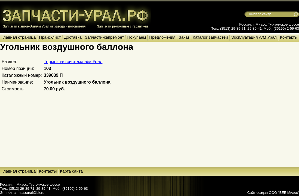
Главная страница (18, 37)
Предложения (162, 37)
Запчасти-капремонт (104, 37)
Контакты (289, 37)
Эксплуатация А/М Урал (254, 37)
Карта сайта (71, 171)
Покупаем (136, 37)
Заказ (184, 37)
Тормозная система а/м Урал (73, 61)
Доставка (73, 37)
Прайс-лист (50, 37)
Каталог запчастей (210, 37)
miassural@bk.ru (31, 193)
